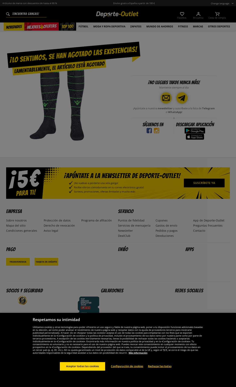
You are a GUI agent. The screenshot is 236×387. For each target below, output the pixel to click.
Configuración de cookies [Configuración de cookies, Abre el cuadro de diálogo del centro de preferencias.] (127, 370)
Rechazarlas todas (159, 370)
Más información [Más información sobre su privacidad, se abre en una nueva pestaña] (138, 356)
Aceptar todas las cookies (82, 370)
